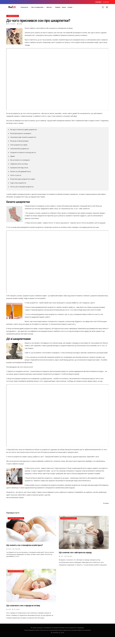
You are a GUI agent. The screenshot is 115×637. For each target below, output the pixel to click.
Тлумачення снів (12, 16)
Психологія (24, 7)
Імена (64, 7)
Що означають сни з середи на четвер (23, 605)
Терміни (57, 7)
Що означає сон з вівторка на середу (75, 552)
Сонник (70, 7)
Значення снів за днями (16, 518)
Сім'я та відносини (37, 7)
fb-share (106, 503)
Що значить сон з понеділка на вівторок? (24, 545)
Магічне (49, 7)
